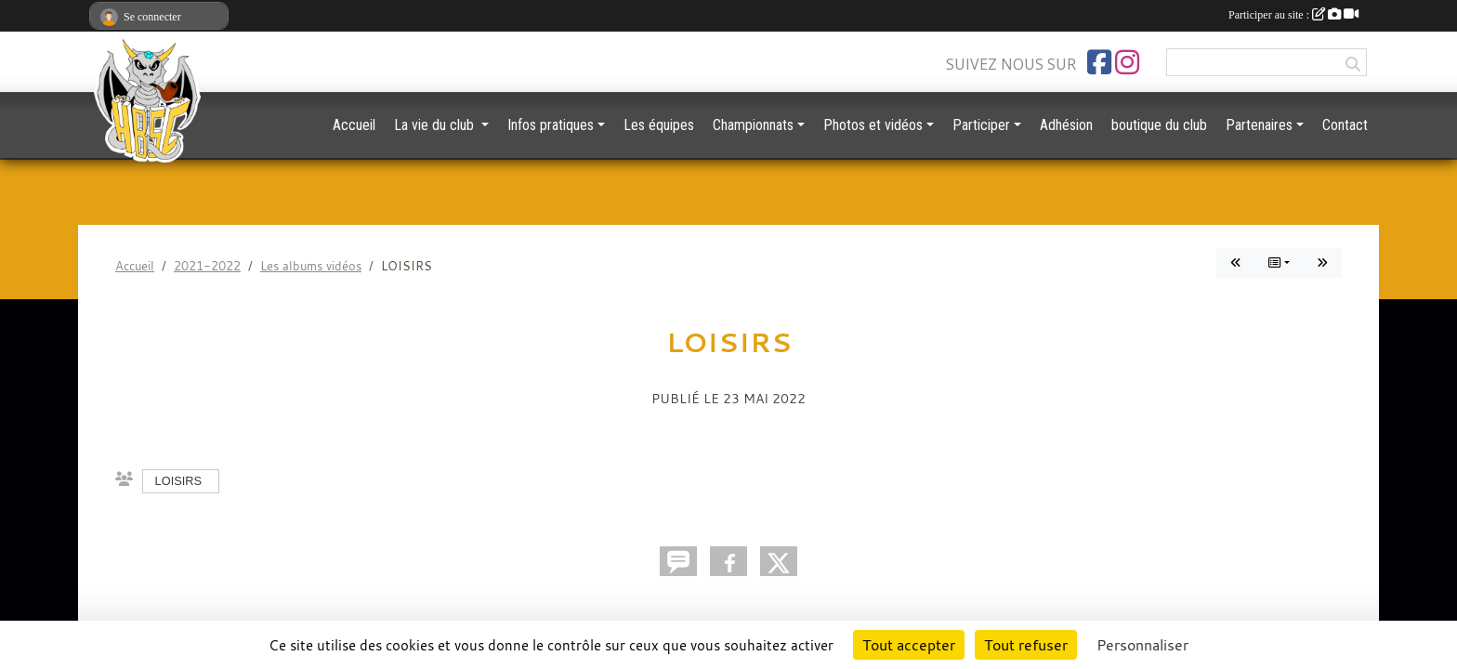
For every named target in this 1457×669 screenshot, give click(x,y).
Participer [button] (981, 125)
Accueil (354, 125)
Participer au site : (1293, 14)
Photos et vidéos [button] (873, 125)
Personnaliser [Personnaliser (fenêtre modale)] (1142, 645)
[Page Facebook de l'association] (1099, 62)
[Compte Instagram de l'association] (1127, 62)
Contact (1345, 125)
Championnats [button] (753, 125)
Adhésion (1066, 125)
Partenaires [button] (1259, 125)
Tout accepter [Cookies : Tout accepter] (908, 645)
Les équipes (658, 125)
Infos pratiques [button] (550, 125)
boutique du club (1159, 125)
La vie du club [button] (436, 125)
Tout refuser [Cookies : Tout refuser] (1026, 645)
